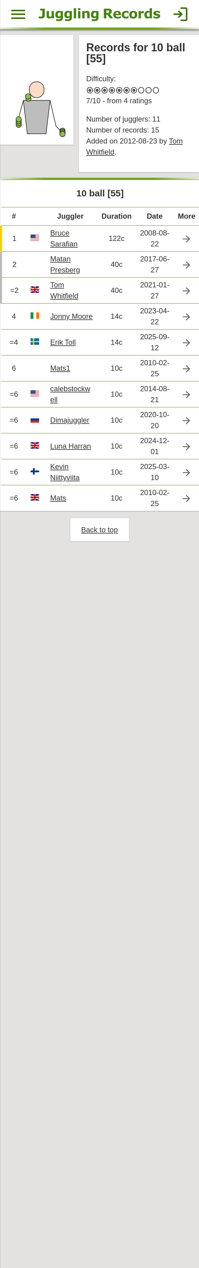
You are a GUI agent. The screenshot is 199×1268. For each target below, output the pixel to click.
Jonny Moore (71, 316)
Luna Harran (70, 446)
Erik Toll (63, 342)
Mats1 (60, 368)
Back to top (99, 530)
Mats (58, 498)
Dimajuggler (69, 420)
